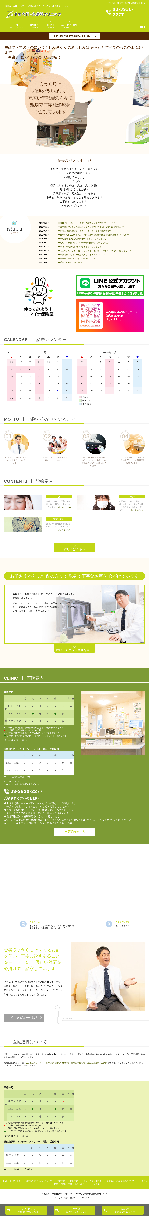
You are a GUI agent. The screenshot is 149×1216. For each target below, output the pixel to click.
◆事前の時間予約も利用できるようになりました (79, 247)
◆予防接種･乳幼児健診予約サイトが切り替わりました (82, 239)
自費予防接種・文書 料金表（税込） (70, 1184)
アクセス (17, 1181)
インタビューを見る (24, 1017)
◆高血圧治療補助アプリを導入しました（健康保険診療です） (85, 231)
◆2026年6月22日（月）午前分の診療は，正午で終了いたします (86, 223)
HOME (4, 1181)
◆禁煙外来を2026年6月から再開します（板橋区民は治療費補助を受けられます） (94, 235)
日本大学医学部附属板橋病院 (56, 1063)
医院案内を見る (74, 831)
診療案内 (61, 1181)
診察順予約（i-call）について (39, 1181)
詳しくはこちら (74, 549)
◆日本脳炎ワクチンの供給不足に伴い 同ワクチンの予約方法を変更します (91, 227)
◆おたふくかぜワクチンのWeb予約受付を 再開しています (84, 243)
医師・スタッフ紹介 (92, 1181)
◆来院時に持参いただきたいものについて (77, 258)
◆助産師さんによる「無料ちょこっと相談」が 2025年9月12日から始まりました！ (94, 250)
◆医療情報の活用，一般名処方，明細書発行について (81, 254)
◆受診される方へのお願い (70, 262)
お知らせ (143, 1181)
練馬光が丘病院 (78, 1063)
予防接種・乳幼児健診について (120, 1181)
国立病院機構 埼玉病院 (97, 1063)
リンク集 (96, 1184)
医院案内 (74, 1181)
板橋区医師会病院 (33, 1063)
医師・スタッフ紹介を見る (74, 650)
